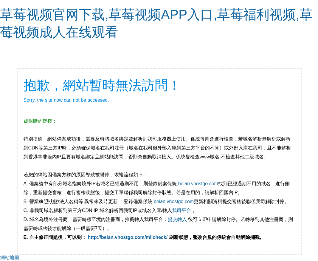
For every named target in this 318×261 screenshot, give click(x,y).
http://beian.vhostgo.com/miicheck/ (128, 237)
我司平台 (182, 210)
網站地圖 (9, 257)
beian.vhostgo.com (198, 183)
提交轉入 (177, 219)
